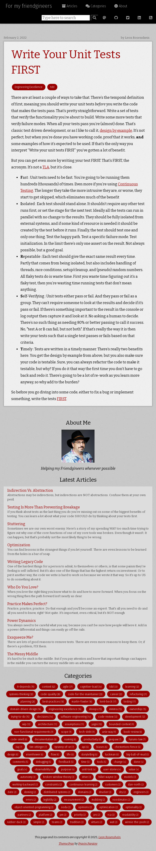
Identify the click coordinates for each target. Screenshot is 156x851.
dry (122, 792)
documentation (45, 739)
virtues (96, 822)
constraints (53, 784)
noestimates (121, 799)
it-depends (25, 686)
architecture (47, 724)
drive (86, 777)
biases (101, 747)
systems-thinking (21, 694)
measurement (74, 799)
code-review (107, 716)
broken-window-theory (58, 777)
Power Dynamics (77, 624)
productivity (92, 739)
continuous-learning (83, 784)
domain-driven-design (25, 709)
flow (55, 754)
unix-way (109, 731)
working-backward (25, 784)
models (130, 777)
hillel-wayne (107, 777)
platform (45, 814)
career (116, 694)
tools (101, 761)
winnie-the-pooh (137, 822)
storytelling (89, 754)
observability (44, 769)
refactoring (138, 694)
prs (96, 814)
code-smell (19, 739)
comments (20, 761)
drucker (105, 792)
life (70, 754)
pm (63, 814)
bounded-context (121, 724)
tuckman (112, 754)
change (120, 761)
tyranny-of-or (64, 747)
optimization (108, 807)
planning (27, 701)
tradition (77, 822)
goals (22, 769)
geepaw (115, 739)
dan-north (136, 784)
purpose (67, 769)
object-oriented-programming (33, 807)
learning (132, 686)
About (120, 6)
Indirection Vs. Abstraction (76, 494)
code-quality (50, 694)
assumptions (74, 724)
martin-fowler (82, 701)
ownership (137, 709)
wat (113, 822)
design (12, 754)
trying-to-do (20, 716)
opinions (85, 807)
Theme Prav (66, 843)
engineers (141, 792)
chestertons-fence (127, 747)
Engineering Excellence (28, 87)
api (85, 747)
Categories (96, 6)
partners (24, 814)
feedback (66, 761)
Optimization (76, 549)
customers (112, 784)
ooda (65, 807)
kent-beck (108, 701)
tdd (52, 87)
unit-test (88, 769)
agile (67, 686)
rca (111, 814)
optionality (133, 807)
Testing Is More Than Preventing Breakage (76, 511)
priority (80, 814)
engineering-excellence (65, 709)
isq (19, 747)
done (138, 761)
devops (95, 709)
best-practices (53, 701)
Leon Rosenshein (109, 837)
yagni (97, 724)
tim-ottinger (38, 747)
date (12, 792)
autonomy (27, 777)
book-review (133, 731)
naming (70, 739)
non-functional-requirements (33, 731)
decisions (45, 716)
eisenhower (34, 754)
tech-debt (87, 731)
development (135, 716)
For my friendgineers (29, 6)
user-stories (112, 769)
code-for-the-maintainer (85, 694)
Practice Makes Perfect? (77, 608)
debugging (43, 761)
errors (31, 799)
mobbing (98, 799)
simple (38, 822)
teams (57, 822)
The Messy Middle (76, 658)
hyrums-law (137, 739)
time (85, 761)
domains (84, 792)
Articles (69, 6)
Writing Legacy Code (76, 570)
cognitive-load (91, 686)
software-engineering (76, 716)
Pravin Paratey (88, 843)
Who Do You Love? (76, 591)
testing (130, 701)
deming (30, 792)
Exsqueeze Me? (76, 641)
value (134, 769)
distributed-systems (57, 792)
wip (26, 724)
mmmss (115, 709)
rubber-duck (16, 822)
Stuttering (78, 530)
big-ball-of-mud (137, 754)
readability (130, 814)
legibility (49, 799)
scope (66, 731)
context (48, 686)
